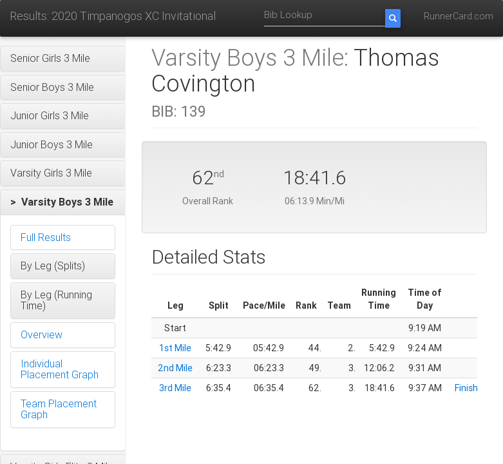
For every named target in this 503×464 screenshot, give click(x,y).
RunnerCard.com (458, 16)
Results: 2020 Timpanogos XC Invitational (113, 15)
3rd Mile (175, 388)
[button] (63, 58)
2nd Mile (175, 368)
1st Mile (175, 348)
